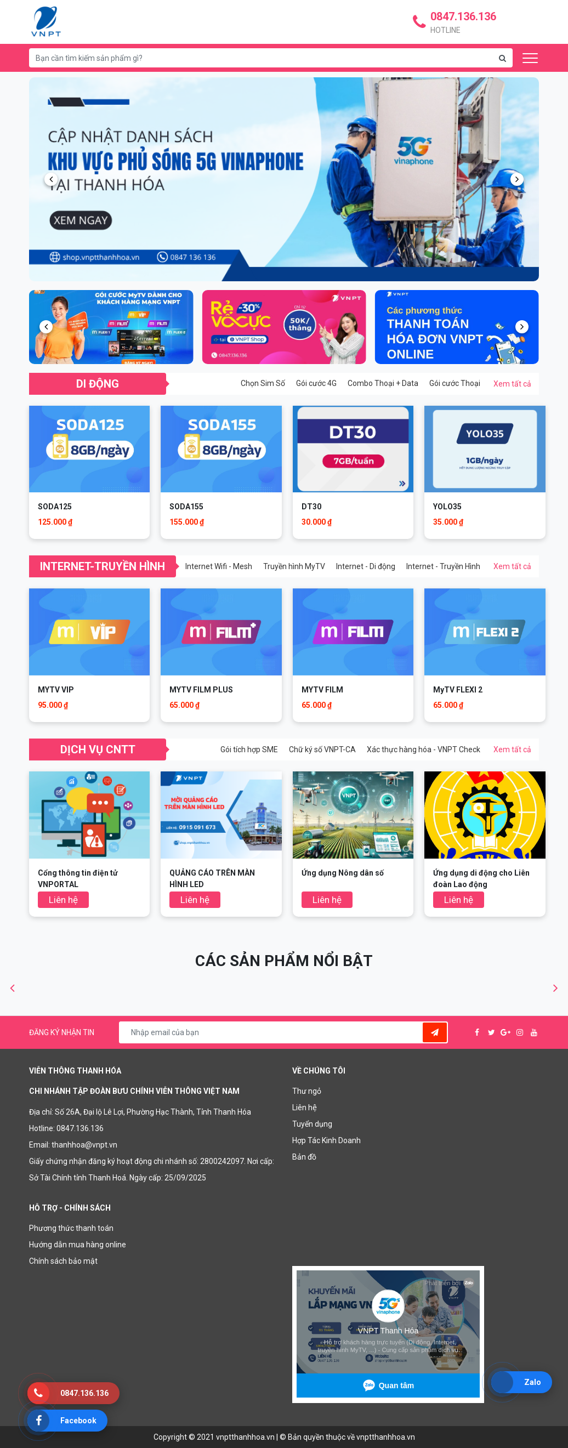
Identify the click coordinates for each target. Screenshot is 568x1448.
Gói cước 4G (316, 383)
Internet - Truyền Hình (443, 566)
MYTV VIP (56, 689)
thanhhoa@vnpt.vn (84, 1144)
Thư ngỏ (306, 1091)
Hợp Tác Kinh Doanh (326, 1140)
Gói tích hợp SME (249, 749)
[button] (51, 179)
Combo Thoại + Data (383, 383)
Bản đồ (304, 1156)
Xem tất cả (512, 383)
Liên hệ (304, 1107)
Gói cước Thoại (454, 383)
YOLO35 (447, 506)
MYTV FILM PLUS (201, 689)
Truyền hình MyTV (294, 566)
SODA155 (186, 506)
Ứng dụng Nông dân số (343, 872)
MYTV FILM (322, 689)
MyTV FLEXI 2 (457, 689)
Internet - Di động (365, 566)
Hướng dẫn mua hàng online (77, 1244)
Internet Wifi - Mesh (218, 566)
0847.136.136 (80, 1128)
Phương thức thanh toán (71, 1228)
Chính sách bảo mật (63, 1261)
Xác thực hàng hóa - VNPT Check (423, 749)
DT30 (311, 506)
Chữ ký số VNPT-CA (322, 749)
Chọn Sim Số (263, 383)
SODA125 (55, 506)
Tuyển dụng (312, 1124)
